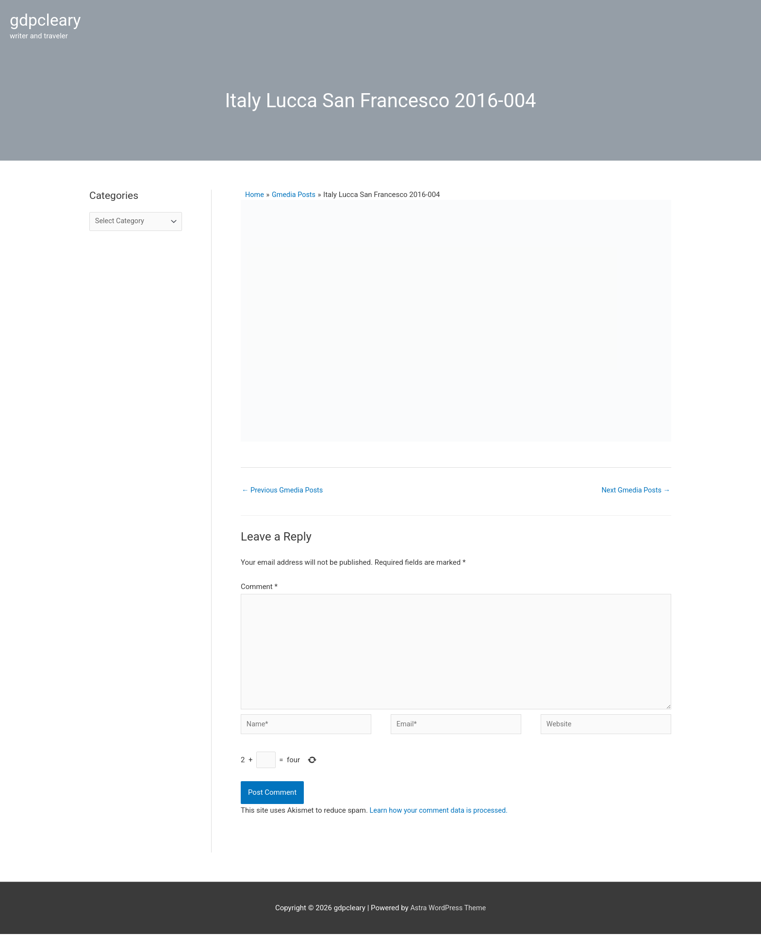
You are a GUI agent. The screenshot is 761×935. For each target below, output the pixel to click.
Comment (259, 582)
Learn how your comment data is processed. (441, 811)
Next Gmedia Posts (634, 485)
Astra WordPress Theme (448, 908)
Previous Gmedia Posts (284, 485)
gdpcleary (46, 18)
